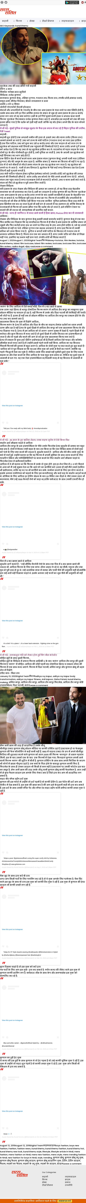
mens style (56, 1154)
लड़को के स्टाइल (48, 1163)
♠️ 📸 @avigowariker (10, 549)
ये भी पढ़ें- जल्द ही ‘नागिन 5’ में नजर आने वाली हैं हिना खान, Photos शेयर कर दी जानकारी (41, 213)
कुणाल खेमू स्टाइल (26, 1160)
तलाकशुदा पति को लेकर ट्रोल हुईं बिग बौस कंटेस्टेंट (33, 655)
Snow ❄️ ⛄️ (7, 1134)
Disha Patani (60, 679)
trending (47, 1157)
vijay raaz (30, 246)
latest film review (43, 243)
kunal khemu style (32, 1151)
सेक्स (31, 21)
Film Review (70, 240)
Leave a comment (44, 246)
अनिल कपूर (14, 682)
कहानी (5, 21)
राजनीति (68, 1185)
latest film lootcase (23, 243)
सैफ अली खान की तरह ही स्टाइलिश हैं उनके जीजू (22, 745)
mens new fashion (41, 1154)
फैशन (2, 1163)
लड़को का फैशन (14, 1163)
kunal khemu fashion (55, 1148)
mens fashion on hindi (20, 1154)
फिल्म (19, 21)
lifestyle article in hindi (62, 1151)
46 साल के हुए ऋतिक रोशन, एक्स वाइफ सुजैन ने (33, 440)
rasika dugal (18, 246)
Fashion (12, 1148)
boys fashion (61, 1145)
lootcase (57, 243)
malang (4, 682)
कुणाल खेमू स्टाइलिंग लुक (49, 1160)
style (40, 1157)
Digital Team (35, 240)
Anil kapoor (47, 679)
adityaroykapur (21, 431)
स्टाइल (60, 1163)
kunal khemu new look (11, 1151)
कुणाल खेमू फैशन (8, 1160)
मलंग (27, 685)
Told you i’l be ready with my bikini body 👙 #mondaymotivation (25, 428)
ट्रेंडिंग (64, 1160)
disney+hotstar (55, 240)
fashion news (24, 1148)
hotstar (80, 240)
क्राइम (67, 1179)
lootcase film (69, 243)
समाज (67, 1182)
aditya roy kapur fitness (29, 679)
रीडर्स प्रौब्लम (48, 21)
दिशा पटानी (18, 685)
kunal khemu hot (75, 1148)
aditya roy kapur (43, 676)
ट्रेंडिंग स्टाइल (74, 1160)
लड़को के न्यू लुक (31, 1163)
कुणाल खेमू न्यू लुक (74, 1157)
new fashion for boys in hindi (22, 1157)
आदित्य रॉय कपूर (29, 682)
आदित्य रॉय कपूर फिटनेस (50, 682)
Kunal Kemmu (19, 867)
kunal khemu (6, 243)
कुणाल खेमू (58, 1157)
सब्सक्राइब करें (65, 1201)
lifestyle (46, 1151)
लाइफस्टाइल (67, 21)
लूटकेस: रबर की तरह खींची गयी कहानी (18, 86)
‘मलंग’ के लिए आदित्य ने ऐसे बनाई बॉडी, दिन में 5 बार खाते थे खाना (31, 306)
